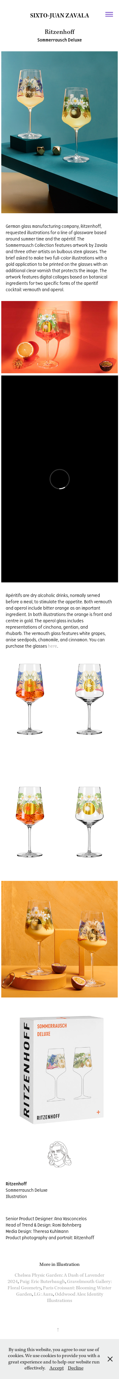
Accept (57, 1368)
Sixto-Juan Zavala (59, 16)
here (52, 646)
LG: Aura (43, 1294)
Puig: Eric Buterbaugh (42, 1282)
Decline (75, 1368)
